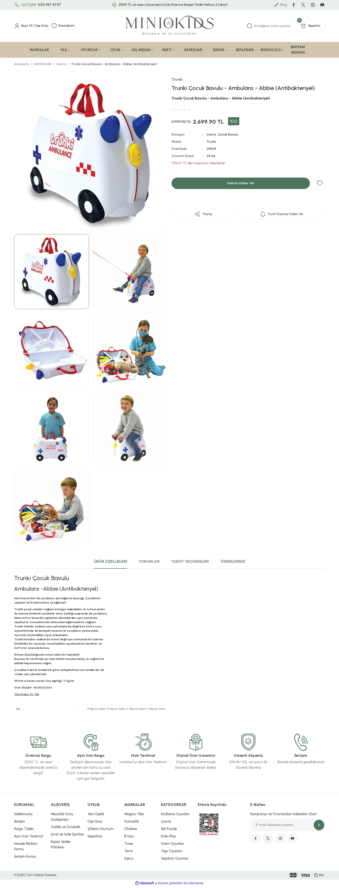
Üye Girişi (95, 823)
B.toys (129, 837)
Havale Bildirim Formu (25, 848)
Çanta (211, 136)
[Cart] (310, 27)
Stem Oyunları (172, 845)
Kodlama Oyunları (175, 815)
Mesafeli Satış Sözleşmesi (62, 818)
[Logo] (169, 27)
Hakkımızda (23, 815)
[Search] (268, 27)
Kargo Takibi (24, 830)
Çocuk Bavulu (229, 136)
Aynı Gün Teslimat (28, 837)
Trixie (128, 845)
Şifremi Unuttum (101, 830)
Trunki (177, 81)
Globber (130, 830)
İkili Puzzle (169, 830)
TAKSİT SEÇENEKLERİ (190, 563)
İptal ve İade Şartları (67, 836)
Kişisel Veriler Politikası (61, 846)
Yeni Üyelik (96, 815)
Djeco (129, 860)
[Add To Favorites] (319, 184)
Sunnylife (131, 823)
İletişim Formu (25, 858)
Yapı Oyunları (171, 852)
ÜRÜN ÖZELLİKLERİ (110, 563)
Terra (128, 852)
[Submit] (319, 826)
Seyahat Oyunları (174, 860)
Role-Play (168, 837)
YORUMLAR (149, 563)
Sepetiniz (95, 837)
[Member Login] (32, 27)
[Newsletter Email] (287, 826)
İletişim (19, 823)
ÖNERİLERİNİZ (232, 563)
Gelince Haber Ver (241, 185)
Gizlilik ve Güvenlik (65, 828)
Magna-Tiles (134, 815)
